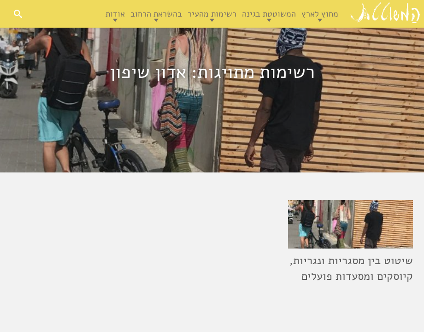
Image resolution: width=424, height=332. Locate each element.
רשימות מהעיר (212, 13)
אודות (115, 13)
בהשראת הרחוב (156, 13)
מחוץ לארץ (319, 13)
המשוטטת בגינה (269, 13)
